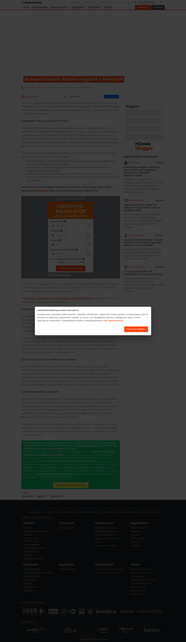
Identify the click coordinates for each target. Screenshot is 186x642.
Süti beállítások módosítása (108, 329)
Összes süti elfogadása (136, 329)
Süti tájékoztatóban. (114, 320)
